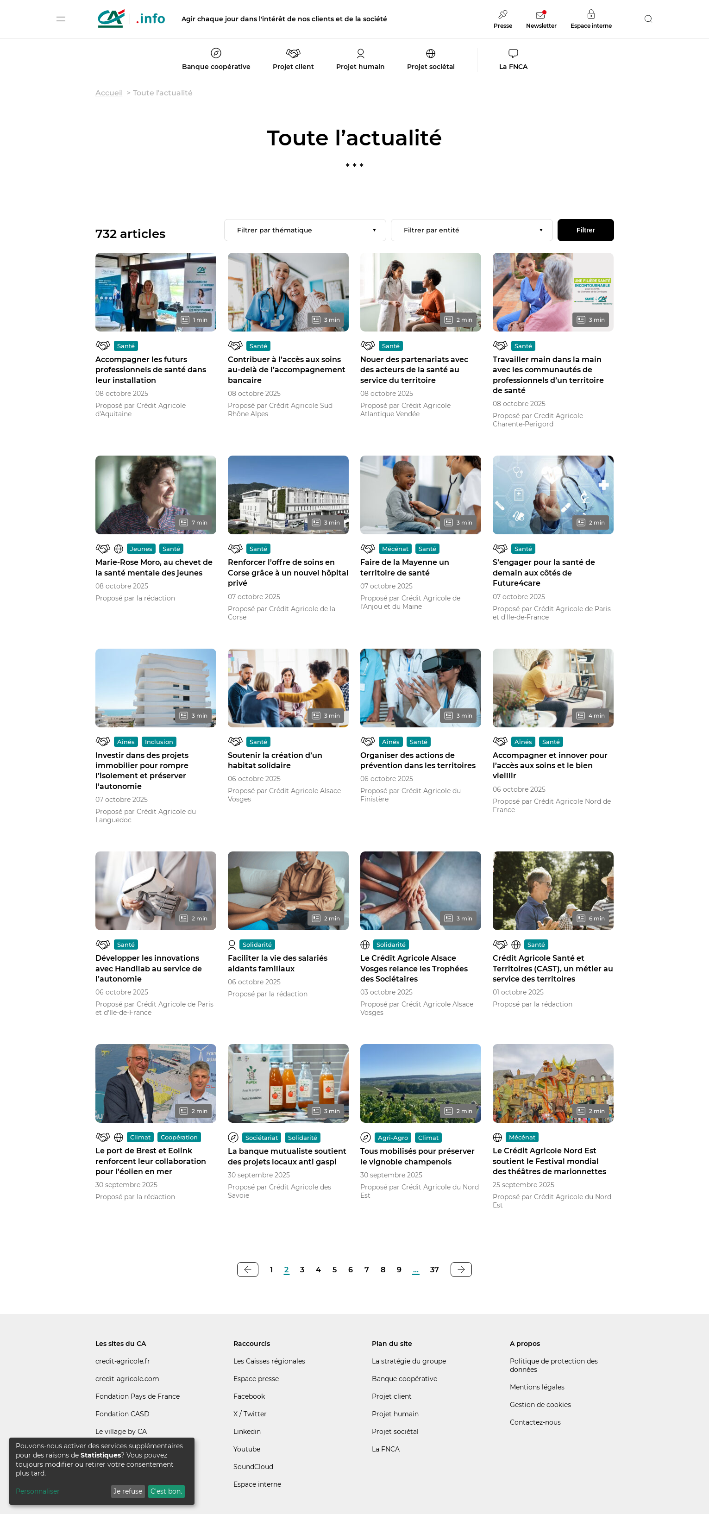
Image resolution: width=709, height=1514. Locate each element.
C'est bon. (166, 1491)
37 (434, 1269)
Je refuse (127, 1491)
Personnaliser (38, 1491)
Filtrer (586, 230)
